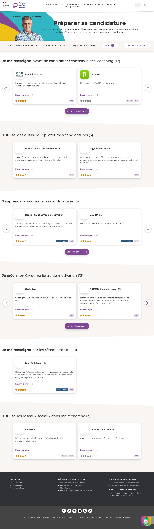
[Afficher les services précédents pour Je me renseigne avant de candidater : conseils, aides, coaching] (6, 88)
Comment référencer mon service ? (125, 485)
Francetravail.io (16, 485)
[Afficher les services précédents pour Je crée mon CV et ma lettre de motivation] (6, 303)
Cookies (80, 517)
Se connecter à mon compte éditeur (125, 493)
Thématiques (53, 4)
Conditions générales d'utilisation (35, 517)
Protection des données (63, 517)
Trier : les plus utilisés (138, 45)
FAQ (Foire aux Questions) (71, 485)
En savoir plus (32, 95)
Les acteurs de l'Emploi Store (72, 483)
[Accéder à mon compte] (145, 5)
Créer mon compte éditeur (121, 496)
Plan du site (65, 488)
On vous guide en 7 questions (72, 5)
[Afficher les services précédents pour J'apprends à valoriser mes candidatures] (6, 228)
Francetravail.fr (16, 483)
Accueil (17, 16)
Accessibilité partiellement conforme (76, 490)
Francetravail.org (17, 488)
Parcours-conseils (93, 4)
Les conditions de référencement (124, 483)
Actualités (111, 4)
